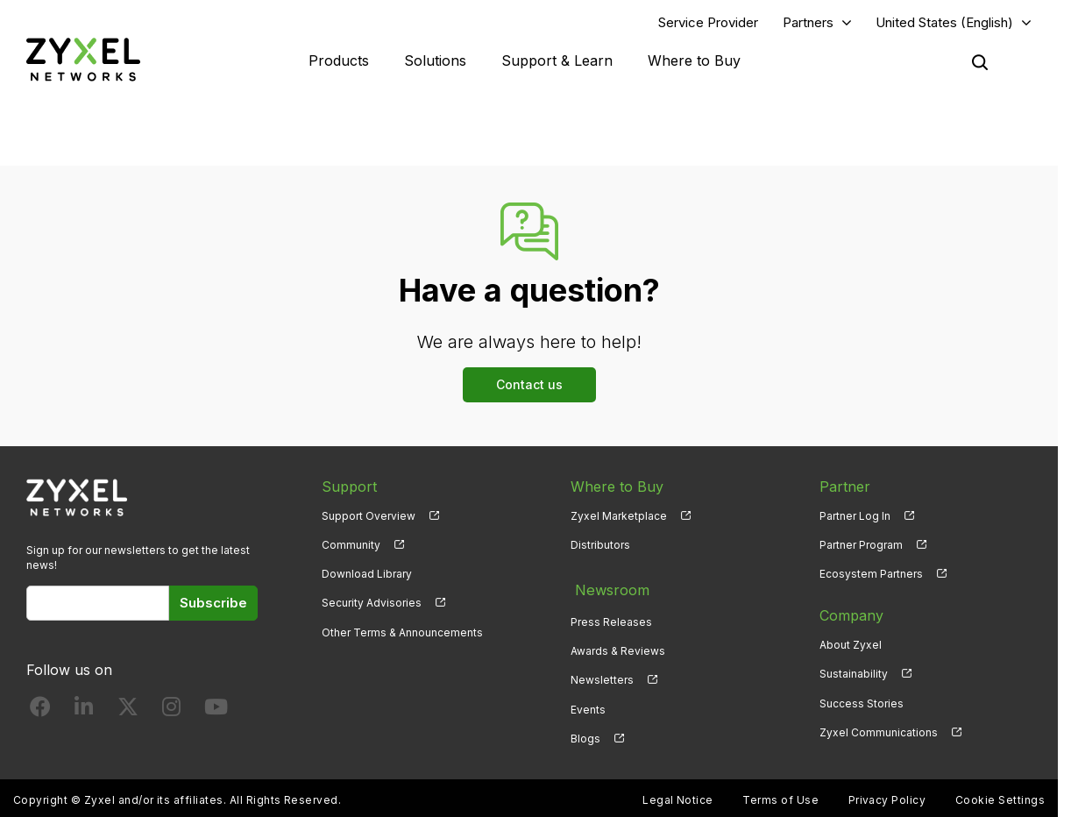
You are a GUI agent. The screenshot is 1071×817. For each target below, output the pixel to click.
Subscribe (213, 605)
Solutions (435, 61)
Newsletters (602, 676)
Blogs (585, 734)
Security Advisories (372, 605)
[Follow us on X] (127, 712)
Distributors (600, 546)
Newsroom (607, 589)
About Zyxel (850, 647)
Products (339, 61)
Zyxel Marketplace (619, 517)
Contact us (529, 386)
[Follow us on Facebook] (40, 712)
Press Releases (611, 617)
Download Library (367, 576)
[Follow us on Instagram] (171, 712)
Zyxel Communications (878, 734)
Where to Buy (694, 61)
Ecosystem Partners (871, 576)
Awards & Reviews (618, 647)
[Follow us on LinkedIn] (83, 712)
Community (351, 546)
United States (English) (944, 23)
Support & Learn (557, 61)
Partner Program (861, 546)
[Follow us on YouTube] (216, 712)
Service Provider (708, 23)
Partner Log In (854, 517)
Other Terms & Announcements (402, 634)
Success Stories (861, 705)
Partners (808, 23)
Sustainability (853, 676)
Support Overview (368, 517)
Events (588, 705)
